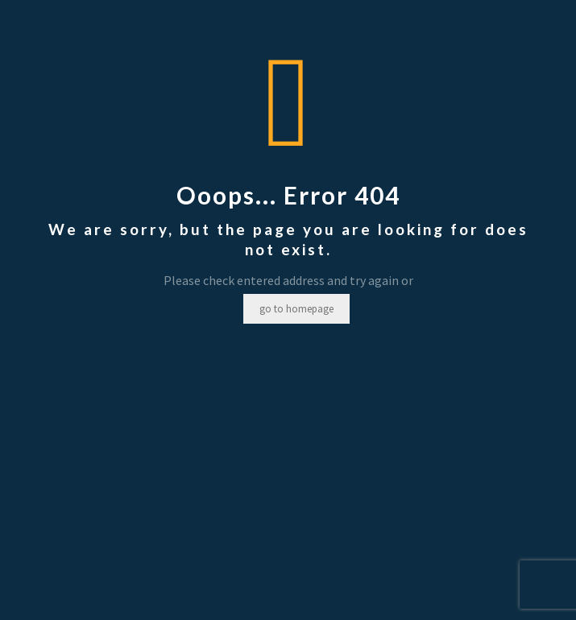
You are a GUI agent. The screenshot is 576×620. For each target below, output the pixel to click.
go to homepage (296, 309)
